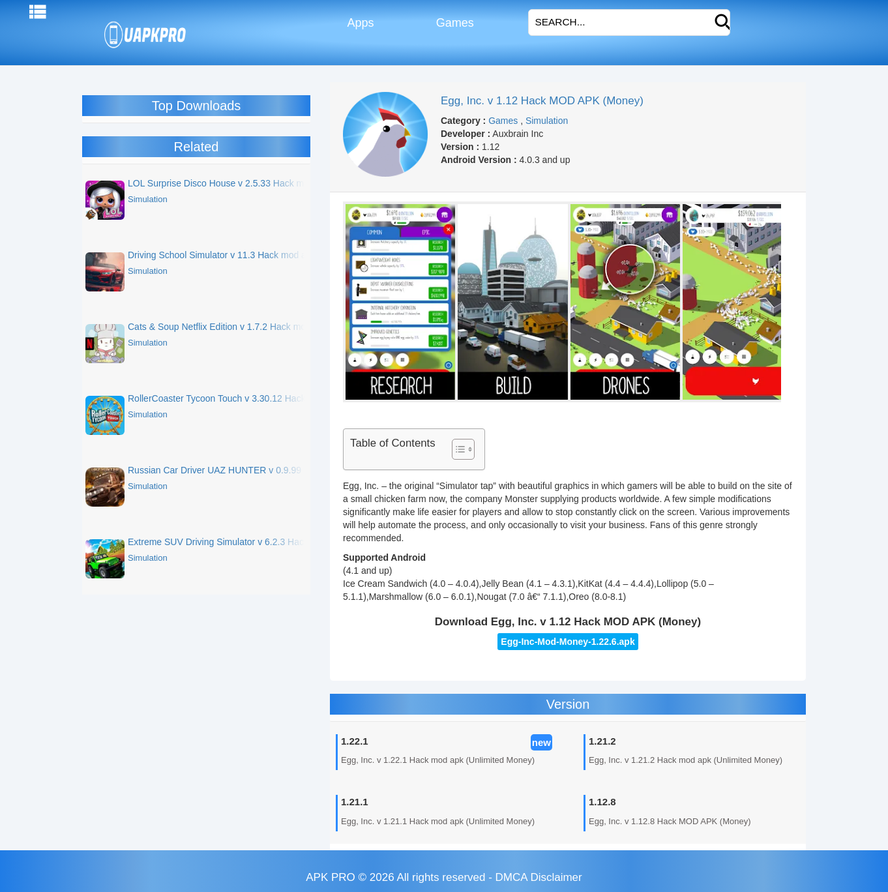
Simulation (546, 120)
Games (453, 22)
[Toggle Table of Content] (456, 449)
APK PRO (330, 877)
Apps (359, 22)
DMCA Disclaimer (539, 877)
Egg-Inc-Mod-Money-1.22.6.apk (567, 641)
